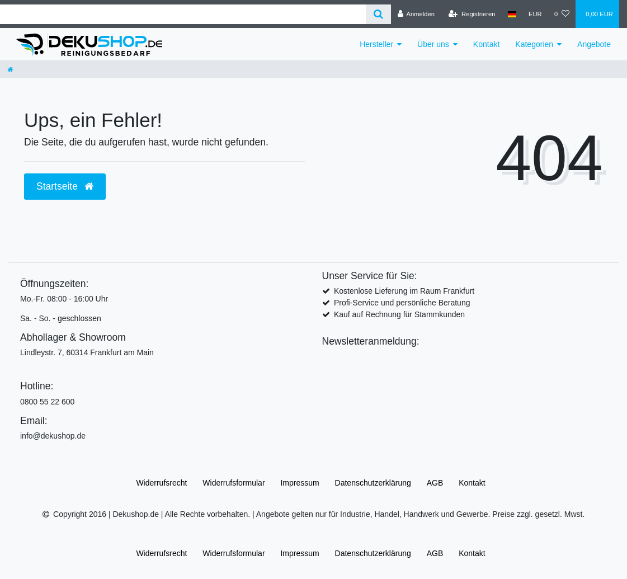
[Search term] (183, 14)
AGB (435, 482)
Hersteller (376, 44)
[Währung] (535, 14)
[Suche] (378, 14)
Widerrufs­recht (161, 482)
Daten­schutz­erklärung (373, 482)
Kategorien (534, 44)
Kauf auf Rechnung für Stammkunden (399, 314)
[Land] (512, 14)
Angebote (594, 44)
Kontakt (486, 44)
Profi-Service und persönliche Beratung (402, 302)
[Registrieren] (471, 14)
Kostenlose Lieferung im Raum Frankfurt (404, 290)
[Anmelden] (416, 14)
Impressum (299, 482)
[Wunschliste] (562, 14)
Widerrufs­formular (233, 482)
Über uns (433, 44)
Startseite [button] (64, 186)
